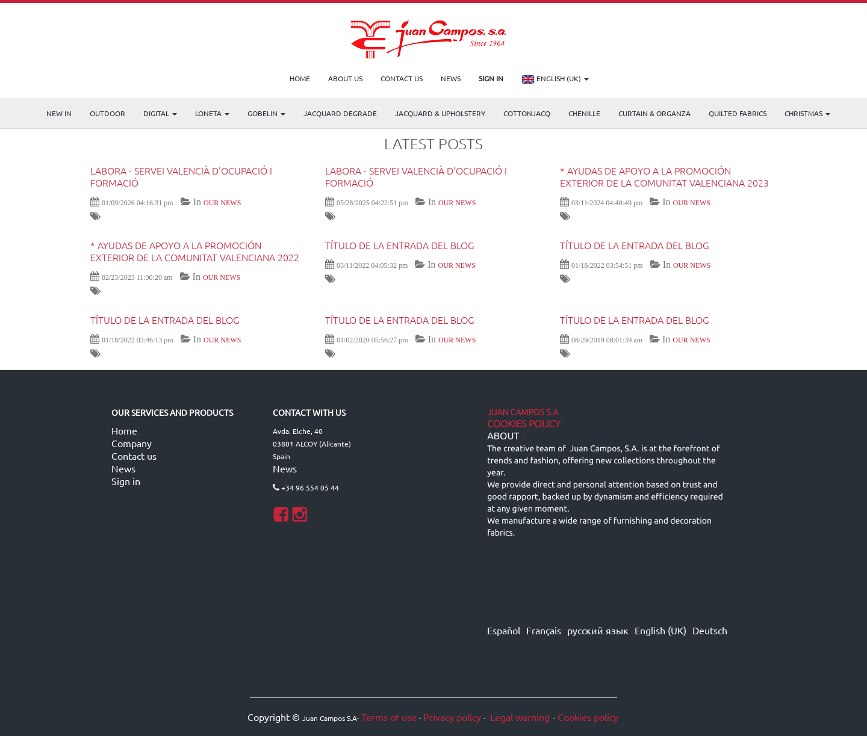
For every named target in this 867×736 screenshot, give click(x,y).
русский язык (598, 630)
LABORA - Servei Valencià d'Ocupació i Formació (181, 176)
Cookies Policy (524, 424)
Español (503, 630)
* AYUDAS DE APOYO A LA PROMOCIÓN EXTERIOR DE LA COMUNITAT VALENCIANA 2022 (194, 251)
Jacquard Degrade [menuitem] (340, 113)
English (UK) (555, 79)
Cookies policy (588, 717)
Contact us (134, 456)
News (123, 468)
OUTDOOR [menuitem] (107, 113)
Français (543, 630)
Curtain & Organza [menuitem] (654, 113)
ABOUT (503, 436)
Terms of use (389, 717)
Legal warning (519, 717)
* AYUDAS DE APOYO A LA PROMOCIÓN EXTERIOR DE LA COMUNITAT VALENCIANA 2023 (664, 176)
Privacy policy (452, 717)
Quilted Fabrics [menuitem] (737, 113)
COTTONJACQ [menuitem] (526, 113)
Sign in (125, 481)
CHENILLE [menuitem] (584, 113)
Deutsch (709, 630)
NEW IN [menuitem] (59, 113)
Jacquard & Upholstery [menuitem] (440, 113)
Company (131, 443)
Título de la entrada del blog (399, 245)
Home (124, 430)
